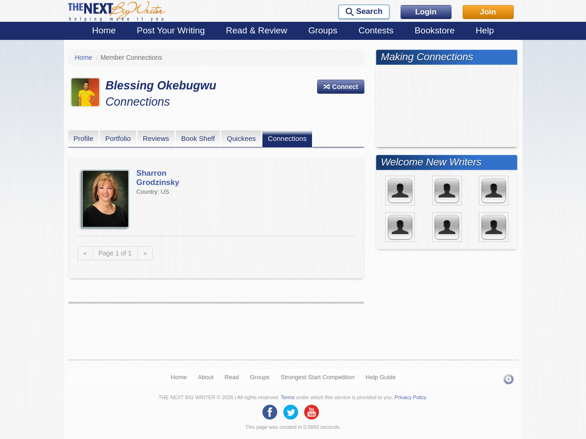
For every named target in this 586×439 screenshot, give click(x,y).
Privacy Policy (410, 397)
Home (104, 30)
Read (231, 377)
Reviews (156, 138)
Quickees (241, 138)
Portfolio (118, 138)
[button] (340, 87)
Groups (323, 30)
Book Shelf (198, 138)
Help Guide (381, 377)
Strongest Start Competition (317, 377)
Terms (288, 397)
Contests (376, 30)
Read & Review (256, 30)
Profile (84, 138)
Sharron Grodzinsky (157, 178)
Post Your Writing (171, 30)
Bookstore (434, 30)
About (206, 377)
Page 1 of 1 (115, 253)
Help (485, 30)
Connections (287, 138)
